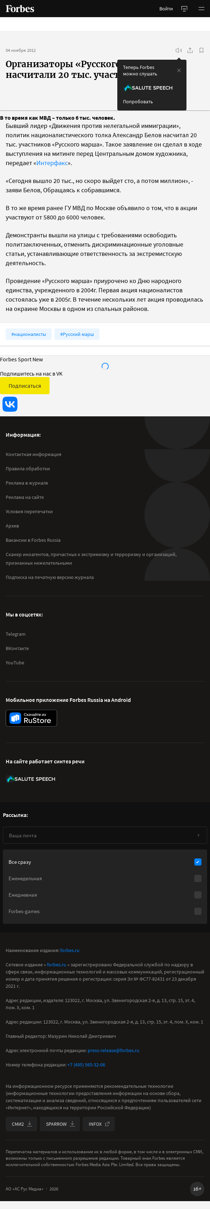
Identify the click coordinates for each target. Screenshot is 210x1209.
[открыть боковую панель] (184, 8)
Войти (166, 8)
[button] (201, 8)
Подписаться (25, 385)
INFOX (99, 1124)
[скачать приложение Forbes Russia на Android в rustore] (31, 718)
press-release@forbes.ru (113, 1050)
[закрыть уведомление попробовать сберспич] (179, 70)
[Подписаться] (198, 835)
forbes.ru (70, 950)
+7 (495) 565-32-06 (86, 1064)
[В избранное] (201, 50)
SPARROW (60, 1124)
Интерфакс (52, 163)
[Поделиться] (190, 50)
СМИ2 (22, 1124)
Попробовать (138, 101)
